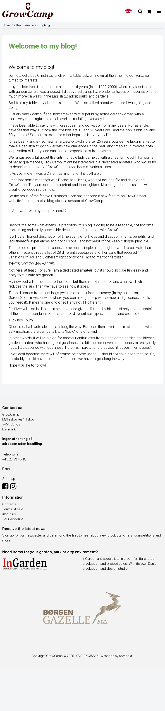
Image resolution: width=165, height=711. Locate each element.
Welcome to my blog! (31, 67)
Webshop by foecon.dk (117, 656)
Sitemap (8, 479)
